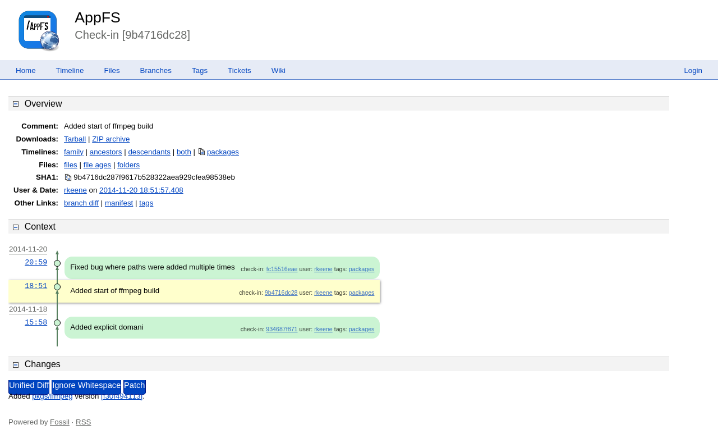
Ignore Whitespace (86, 385)
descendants (149, 152)
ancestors (106, 152)
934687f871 (281, 329)
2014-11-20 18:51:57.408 (141, 190)
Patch (134, 385)
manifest (119, 203)
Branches (156, 70)
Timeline (70, 70)
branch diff (81, 203)
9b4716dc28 (281, 292)
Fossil (60, 422)
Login (693, 70)
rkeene (75, 190)
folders (128, 165)
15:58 (36, 322)
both (184, 152)
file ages (98, 165)
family (74, 152)
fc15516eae (282, 269)
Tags (200, 70)
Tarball (75, 139)
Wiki (278, 70)
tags (146, 203)
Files (111, 70)
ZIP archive (111, 139)
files (70, 165)
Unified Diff (29, 385)
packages (223, 152)
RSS (83, 422)
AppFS (98, 17)
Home (26, 70)
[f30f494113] (121, 396)
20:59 (36, 262)
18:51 (36, 286)
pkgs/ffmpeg (52, 396)
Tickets (239, 70)
